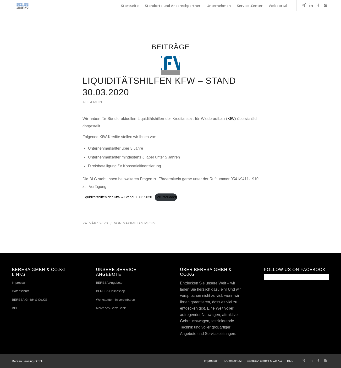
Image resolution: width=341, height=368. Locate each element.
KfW (231, 119)
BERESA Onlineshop (110, 291)
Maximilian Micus (138, 223)
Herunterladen (166, 197)
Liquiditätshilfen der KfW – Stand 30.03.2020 (117, 197)
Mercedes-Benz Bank (111, 308)
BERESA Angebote (109, 282)
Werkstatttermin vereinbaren (115, 299)
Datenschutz (20, 291)
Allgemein (92, 101)
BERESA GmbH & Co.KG (29, 299)
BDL (15, 308)
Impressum (19, 282)
